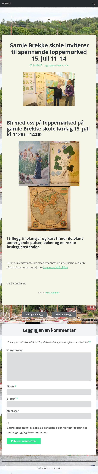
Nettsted (13, 411)
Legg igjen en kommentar (56, 65)
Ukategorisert (52, 292)
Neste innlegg (64, 314)
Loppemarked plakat (55, 267)
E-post (12, 398)
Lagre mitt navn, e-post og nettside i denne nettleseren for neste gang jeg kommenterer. (47, 430)
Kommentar (15, 350)
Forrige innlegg (34, 314)
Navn (11, 386)
